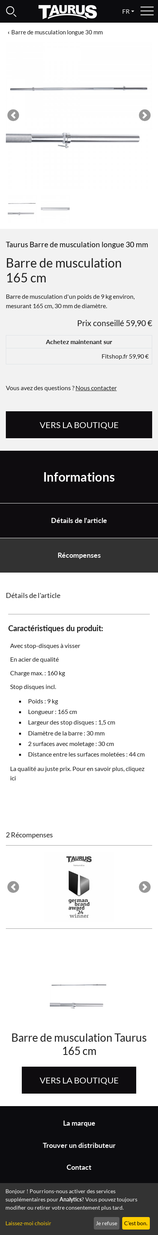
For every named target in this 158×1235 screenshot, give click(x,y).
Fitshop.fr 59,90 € (125, 356)
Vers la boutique (79, 424)
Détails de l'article (79, 520)
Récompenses (79, 555)
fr (126, 11)
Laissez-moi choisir (28, 1223)
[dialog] (79, 1209)
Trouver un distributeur (79, 1145)
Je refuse (106, 1223)
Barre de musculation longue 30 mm (57, 32)
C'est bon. (135, 1223)
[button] (13, 115)
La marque (79, 1123)
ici (13, 778)
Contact (79, 1167)
